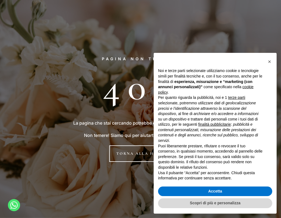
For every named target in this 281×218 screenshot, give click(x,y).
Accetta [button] (215, 191)
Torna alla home (140, 153)
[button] (269, 61)
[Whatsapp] (14, 205)
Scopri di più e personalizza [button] (215, 203)
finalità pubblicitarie (214, 124)
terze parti (236, 97)
